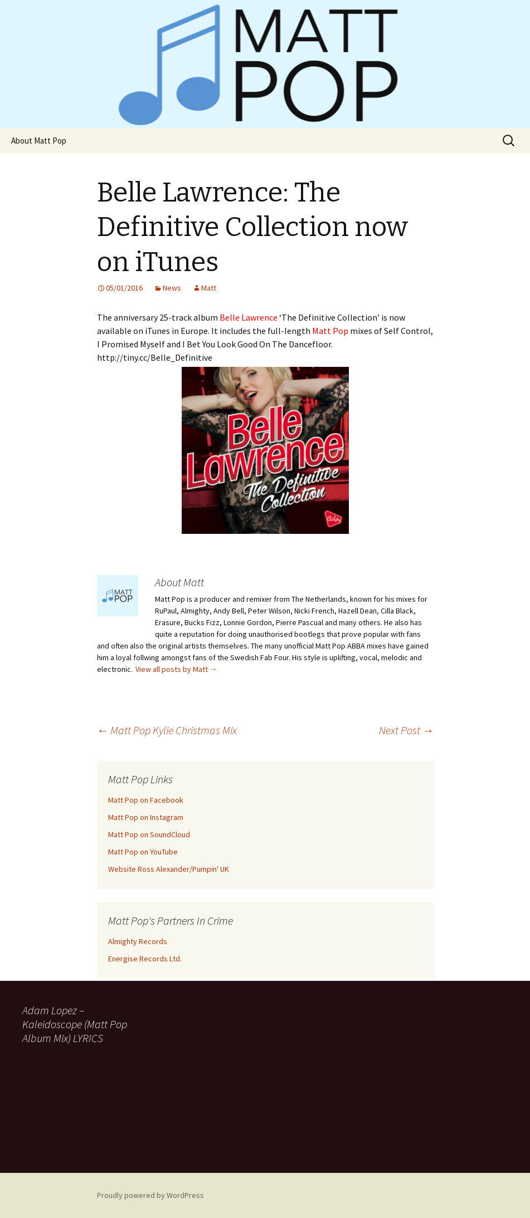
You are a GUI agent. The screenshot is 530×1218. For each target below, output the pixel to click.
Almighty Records (137, 941)
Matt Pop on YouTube (143, 852)
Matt (208, 288)
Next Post (406, 730)
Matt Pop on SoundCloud (149, 834)
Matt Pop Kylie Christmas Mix (167, 730)
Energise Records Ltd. (145, 959)
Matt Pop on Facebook (145, 800)
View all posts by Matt (176, 669)
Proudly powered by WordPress (150, 1195)
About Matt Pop (38, 140)
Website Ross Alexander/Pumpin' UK (168, 869)
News (172, 288)
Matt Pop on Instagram (145, 817)
